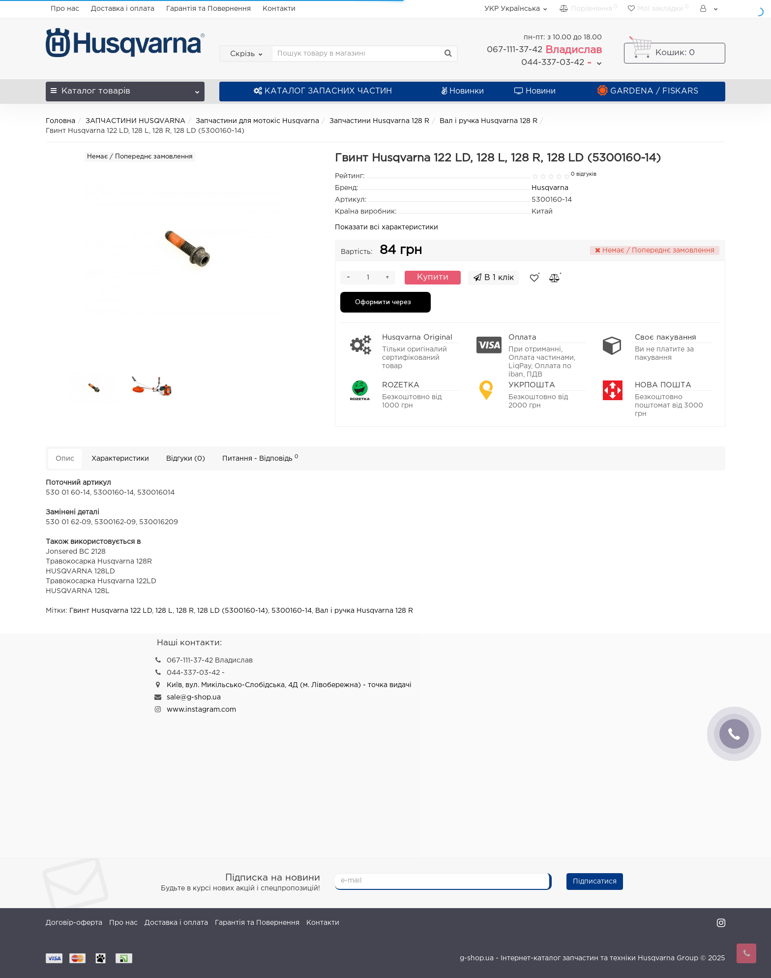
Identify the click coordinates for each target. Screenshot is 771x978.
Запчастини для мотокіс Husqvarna (257, 121)
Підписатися (595, 881)
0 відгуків (583, 174)
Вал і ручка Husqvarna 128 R (488, 121)
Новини (535, 91)
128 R (185, 611)
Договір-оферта (74, 923)
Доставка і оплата (122, 9)
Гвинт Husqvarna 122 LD (110, 611)
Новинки (463, 91)
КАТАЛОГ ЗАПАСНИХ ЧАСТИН (323, 91)
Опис (65, 459)
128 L (164, 611)
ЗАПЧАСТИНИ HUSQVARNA (135, 121)
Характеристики (120, 459)
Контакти (279, 9)
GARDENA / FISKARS (647, 91)
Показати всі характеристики (386, 227)
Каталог (125, 88)
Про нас (65, 9)
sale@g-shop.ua (194, 697)
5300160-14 (291, 611)
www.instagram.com (201, 710)
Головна (60, 121)
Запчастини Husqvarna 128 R (379, 121)
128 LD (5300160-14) (232, 611)
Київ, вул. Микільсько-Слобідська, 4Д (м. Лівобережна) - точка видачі (289, 685)
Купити (432, 277)
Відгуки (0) (185, 459)
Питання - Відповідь (260, 458)
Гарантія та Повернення (208, 9)
